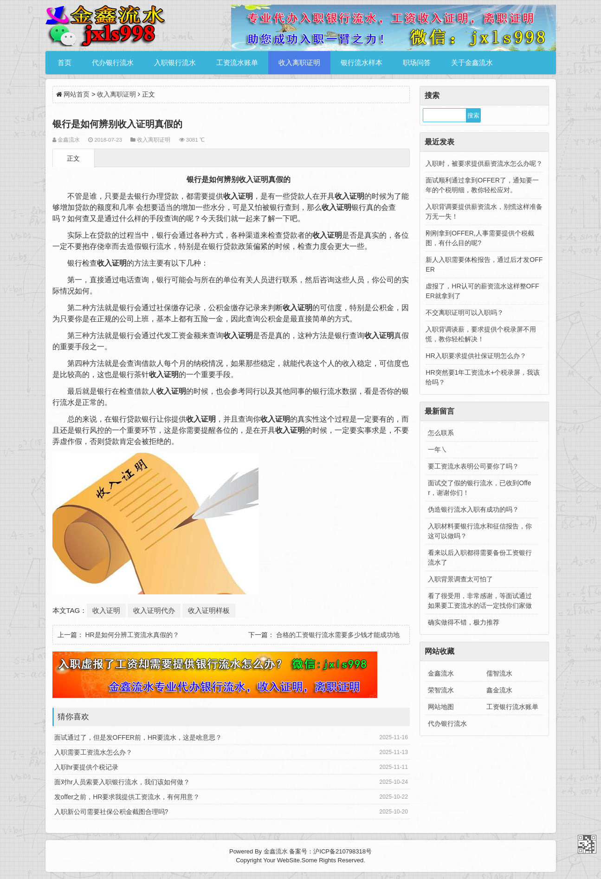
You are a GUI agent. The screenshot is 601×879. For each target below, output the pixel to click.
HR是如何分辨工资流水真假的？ (132, 634)
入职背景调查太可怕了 (460, 579)
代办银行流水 (113, 62)
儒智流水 (499, 673)
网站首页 (77, 94)
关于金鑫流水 (472, 62)
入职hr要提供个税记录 (86, 767)
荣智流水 (441, 690)
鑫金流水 (499, 690)
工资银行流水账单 (512, 706)
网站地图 (441, 706)
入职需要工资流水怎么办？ (93, 752)
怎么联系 (441, 432)
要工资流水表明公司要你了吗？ (473, 466)
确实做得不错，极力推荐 (463, 622)
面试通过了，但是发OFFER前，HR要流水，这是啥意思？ (138, 737)
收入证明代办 (154, 610)
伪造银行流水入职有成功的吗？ (473, 509)
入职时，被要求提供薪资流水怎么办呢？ (484, 163)
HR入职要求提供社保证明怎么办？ (476, 355)
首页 (64, 62)
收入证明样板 (209, 610)
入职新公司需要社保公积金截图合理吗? (111, 811)
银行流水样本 (361, 62)
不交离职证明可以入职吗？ (465, 312)
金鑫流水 (441, 673)
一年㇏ (437, 449)
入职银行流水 (175, 62)
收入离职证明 (299, 62)
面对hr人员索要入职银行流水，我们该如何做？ (122, 782)
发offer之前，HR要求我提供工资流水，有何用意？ (127, 797)
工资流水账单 (237, 62)
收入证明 (106, 610)
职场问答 (417, 62)
